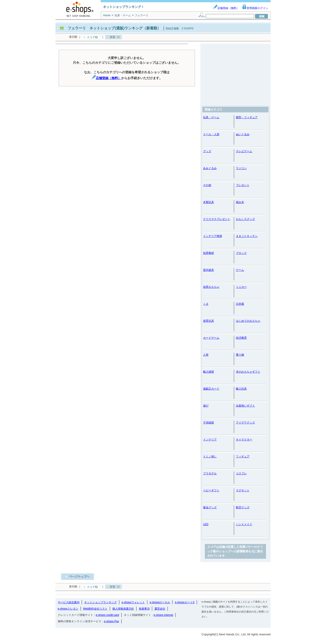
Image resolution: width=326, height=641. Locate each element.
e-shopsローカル (160, 602)
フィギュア (242, 456)
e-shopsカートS (184, 602)
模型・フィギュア (247, 117)
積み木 (240, 202)
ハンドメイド (244, 524)
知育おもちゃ (211, 287)
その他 (207, 185)
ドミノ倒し (210, 456)
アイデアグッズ (245, 422)
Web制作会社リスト (95, 608)
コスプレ (241, 473)
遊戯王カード (211, 388)
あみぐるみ (210, 168)
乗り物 (240, 354)
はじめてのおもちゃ (248, 320)
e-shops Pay (111, 621)
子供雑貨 (208, 422)
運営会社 (159, 608)
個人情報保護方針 (123, 608)
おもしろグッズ (245, 219)
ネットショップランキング (100, 602)
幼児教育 (241, 337)
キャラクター (244, 439)
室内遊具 (208, 270)
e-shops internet (163, 615)
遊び (206, 405)
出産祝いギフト (245, 405)
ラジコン (241, 168)
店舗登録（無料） (226, 8)
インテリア (210, 439)
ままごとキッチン (247, 236)
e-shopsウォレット (133, 602)
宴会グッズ (210, 507)
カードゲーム (211, 337)
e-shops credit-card (107, 615)
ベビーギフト (211, 490)
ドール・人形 (211, 134)
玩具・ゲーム (211, 117)
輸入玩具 (241, 388)
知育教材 (208, 253)
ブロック (241, 253)
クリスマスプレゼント (216, 219)
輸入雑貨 (208, 371)
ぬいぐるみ (242, 134)
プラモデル (210, 473)
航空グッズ (242, 507)
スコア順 (92, 37)
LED (205, 524)
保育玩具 (208, 320)
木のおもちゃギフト (248, 371)
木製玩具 (208, 202)
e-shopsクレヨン (68, 608)
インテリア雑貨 (212, 236)
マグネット (242, 490)
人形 (206, 354)
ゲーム (240, 270)
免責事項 (144, 608)
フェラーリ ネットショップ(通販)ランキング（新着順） (114, 28)
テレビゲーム (244, 151)
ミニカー (241, 287)
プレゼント (242, 185)
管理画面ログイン (255, 8)
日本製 (240, 303)
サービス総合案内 (68, 602)
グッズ (207, 151)
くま (206, 303)
